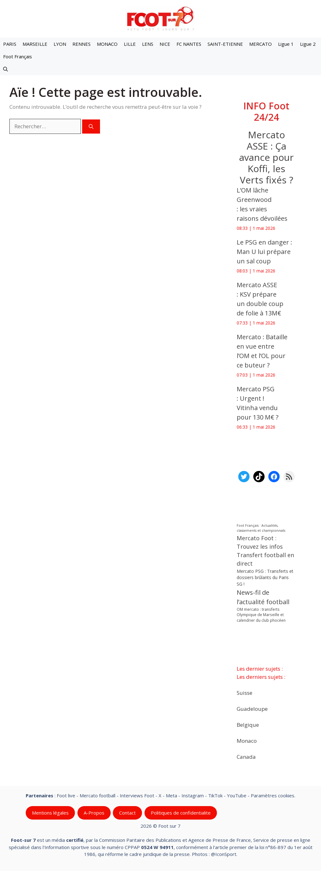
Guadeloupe (252, 708)
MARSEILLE (35, 44)
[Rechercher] (91, 126)
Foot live (66, 795)
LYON (60, 44)
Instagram (193, 795)
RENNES (81, 44)
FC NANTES (188, 44)
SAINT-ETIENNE (225, 44)
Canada (246, 756)
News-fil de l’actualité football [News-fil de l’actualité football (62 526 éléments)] (263, 597)
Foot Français (17, 56)
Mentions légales (50, 813)
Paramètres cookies (272, 795)
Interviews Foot (137, 795)
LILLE (130, 44)
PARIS (9, 44)
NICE (165, 44)
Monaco (247, 740)
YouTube (236, 795)
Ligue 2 (308, 44)
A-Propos (94, 813)
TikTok (215, 795)
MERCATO (260, 44)
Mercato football (97, 795)
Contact (127, 813)
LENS (147, 44)
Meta (171, 795)
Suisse (244, 692)
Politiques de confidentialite (181, 813)
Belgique (248, 724)
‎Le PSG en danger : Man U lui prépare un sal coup (264, 251)
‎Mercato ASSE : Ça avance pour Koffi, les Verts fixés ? (266, 157)
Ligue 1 (286, 44)
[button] (5, 69)
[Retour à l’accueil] (160, 18)
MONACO (107, 44)
